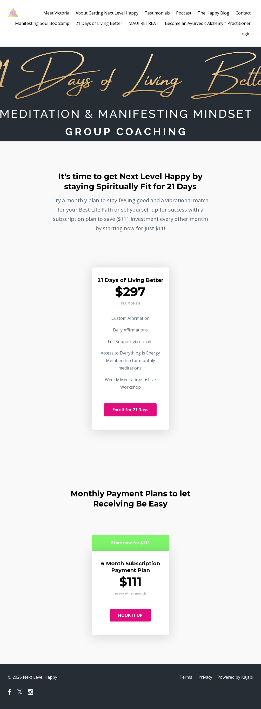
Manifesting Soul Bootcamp (42, 23)
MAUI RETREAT (144, 23)
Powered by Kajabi (235, 677)
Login (245, 34)
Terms (185, 677)
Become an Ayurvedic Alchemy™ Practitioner (208, 23)
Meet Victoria (56, 13)
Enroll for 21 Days (130, 410)
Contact (243, 13)
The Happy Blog (213, 13)
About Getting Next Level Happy (107, 13)
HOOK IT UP (130, 615)
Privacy (205, 677)
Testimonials (157, 13)
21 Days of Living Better (99, 23)
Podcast (183, 13)
